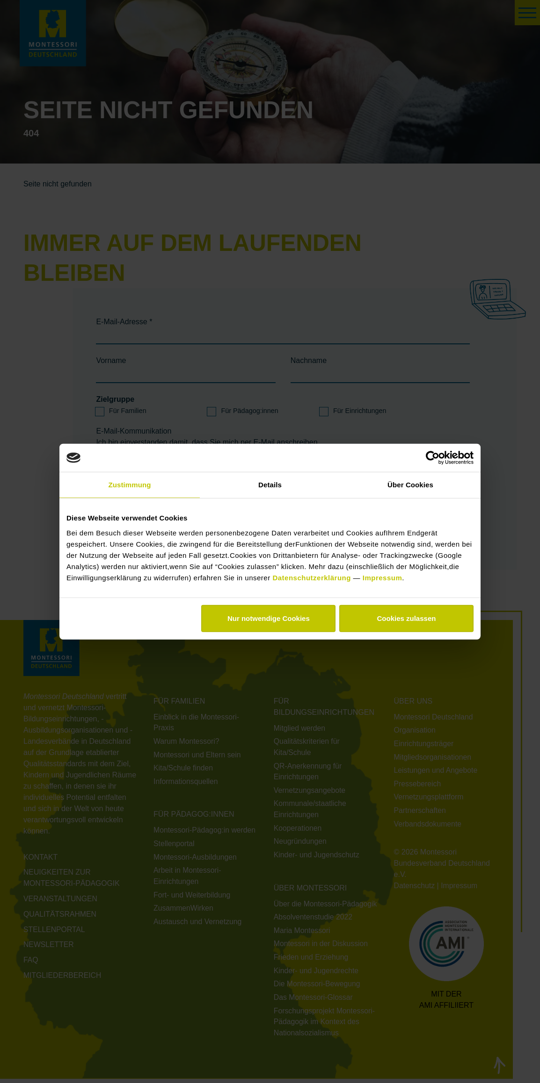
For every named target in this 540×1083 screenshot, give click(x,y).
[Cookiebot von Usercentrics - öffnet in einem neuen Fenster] (433, 458)
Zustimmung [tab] (130, 485)
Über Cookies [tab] (410, 485)
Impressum (382, 577)
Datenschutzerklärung (312, 577)
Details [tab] (270, 485)
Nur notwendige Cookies (268, 618)
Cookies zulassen (406, 618)
